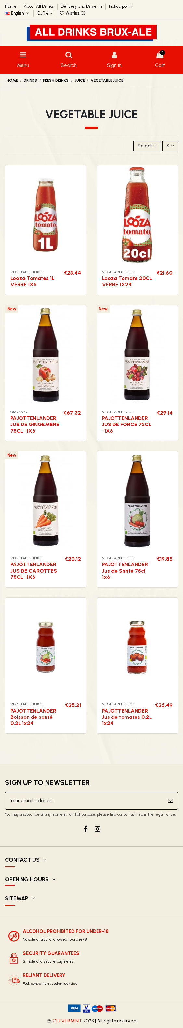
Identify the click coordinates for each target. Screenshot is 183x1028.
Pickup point (120, 6)
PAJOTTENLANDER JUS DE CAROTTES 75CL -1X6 (33, 570)
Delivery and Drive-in (82, 6)
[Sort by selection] (147, 146)
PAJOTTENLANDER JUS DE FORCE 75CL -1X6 (126, 424)
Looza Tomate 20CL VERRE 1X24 (127, 281)
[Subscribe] (170, 800)
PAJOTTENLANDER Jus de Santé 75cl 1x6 (125, 570)
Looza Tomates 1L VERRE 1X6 (32, 281)
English (17, 13)
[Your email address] (84, 800)
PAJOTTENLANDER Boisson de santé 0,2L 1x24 (33, 717)
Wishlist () (72, 13)
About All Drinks (39, 6)
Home (11, 6)
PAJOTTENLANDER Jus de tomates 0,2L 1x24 (127, 717)
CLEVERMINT (67, 1021)
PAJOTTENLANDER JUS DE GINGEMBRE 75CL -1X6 (34, 424)
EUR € (44, 13)
